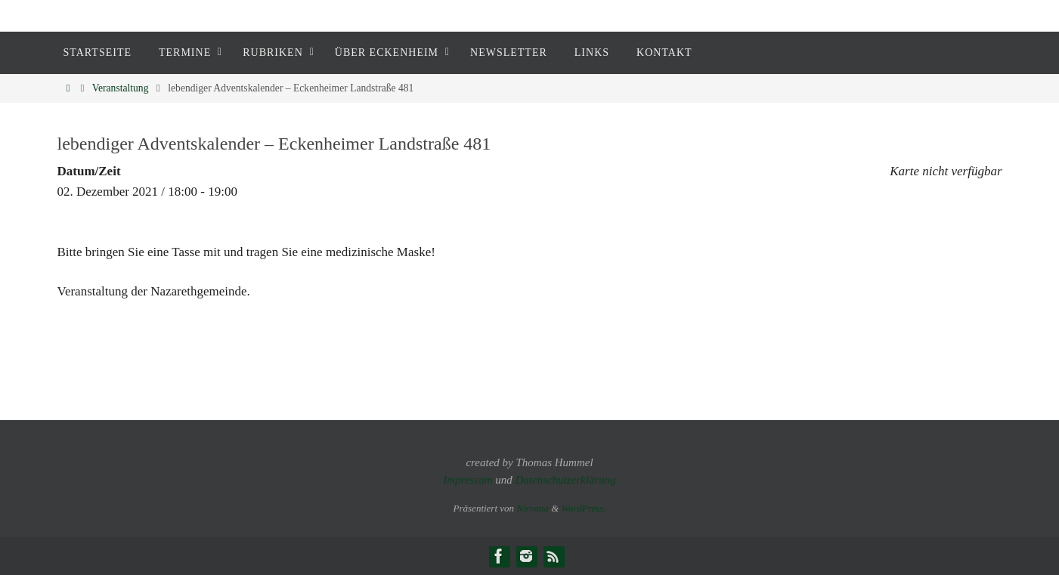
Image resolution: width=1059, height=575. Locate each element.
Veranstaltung (120, 88)
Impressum (467, 480)
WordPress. (584, 508)
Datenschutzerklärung (565, 480)
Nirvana (532, 508)
